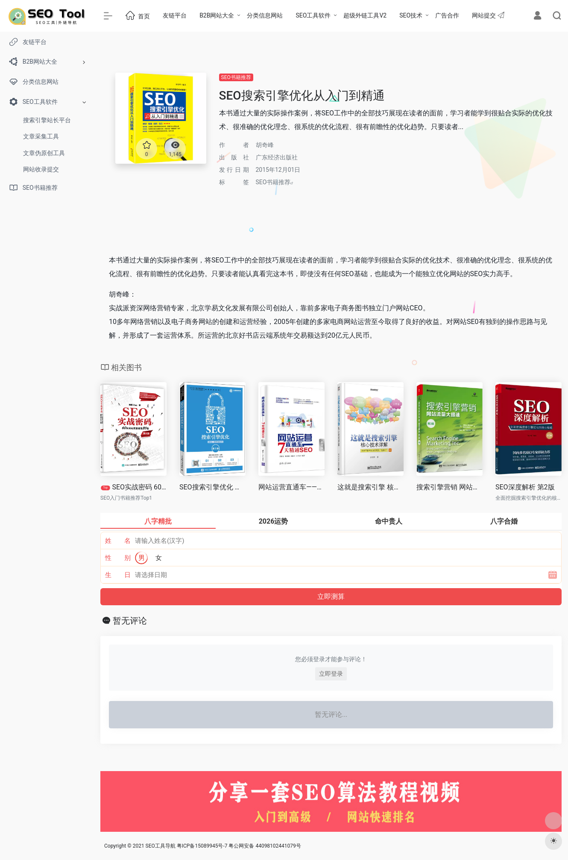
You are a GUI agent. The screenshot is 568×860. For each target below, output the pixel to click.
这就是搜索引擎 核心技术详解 (370, 487)
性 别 (118, 558)
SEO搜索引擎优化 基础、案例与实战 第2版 (212, 487)
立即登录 (331, 673)
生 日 (118, 575)
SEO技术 (410, 15)
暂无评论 (130, 621)
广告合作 (447, 15)
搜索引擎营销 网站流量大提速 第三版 (449, 487)
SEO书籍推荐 (236, 77)
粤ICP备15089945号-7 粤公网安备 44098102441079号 (239, 846)
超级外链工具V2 (364, 15)
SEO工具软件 (313, 15)
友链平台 (175, 15)
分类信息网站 (265, 15)
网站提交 (488, 15)
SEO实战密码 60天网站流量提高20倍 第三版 (134, 487)
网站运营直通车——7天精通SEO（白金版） (291, 487)
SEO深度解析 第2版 (525, 487)
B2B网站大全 (216, 15)
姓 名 (118, 541)
